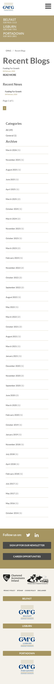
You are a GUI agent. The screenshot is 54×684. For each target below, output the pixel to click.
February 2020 (14, 415)
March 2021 (13, 346)
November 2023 (15, 228)
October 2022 (14, 277)
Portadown (27, 653)
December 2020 (15, 366)
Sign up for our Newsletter (27, 545)
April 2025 (12, 189)
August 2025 (13, 170)
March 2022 (13, 317)
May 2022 (12, 307)
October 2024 (14, 209)
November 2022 (15, 268)
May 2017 (12, 493)
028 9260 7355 (27, 28)
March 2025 (13, 199)
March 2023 (13, 248)
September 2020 (15, 385)
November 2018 (15, 444)
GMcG (8, 51)
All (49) (9, 130)
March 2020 (13, 405)
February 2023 (14, 258)
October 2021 (14, 327)
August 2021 (13, 336)
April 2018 (12, 464)
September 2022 (15, 287)
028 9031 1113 (27, 20)
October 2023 (14, 238)
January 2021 (13, 356)
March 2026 (13, 150)
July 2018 (12, 454)
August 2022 (13, 297)
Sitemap (20, 590)
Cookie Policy (30, 590)
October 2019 (14, 425)
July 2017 (12, 484)
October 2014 (14, 513)
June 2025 (12, 179)
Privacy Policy (9, 590)
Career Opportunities (27, 556)
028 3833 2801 (27, 34)
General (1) (11, 135)
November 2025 (15, 160)
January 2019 (13, 434)
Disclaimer (42, 590)
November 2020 (15, 376)
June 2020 (12, 395)
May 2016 (12, 503)
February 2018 (14, 474)
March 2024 (13, 219)
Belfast (27, 598)
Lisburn (27, 626)
